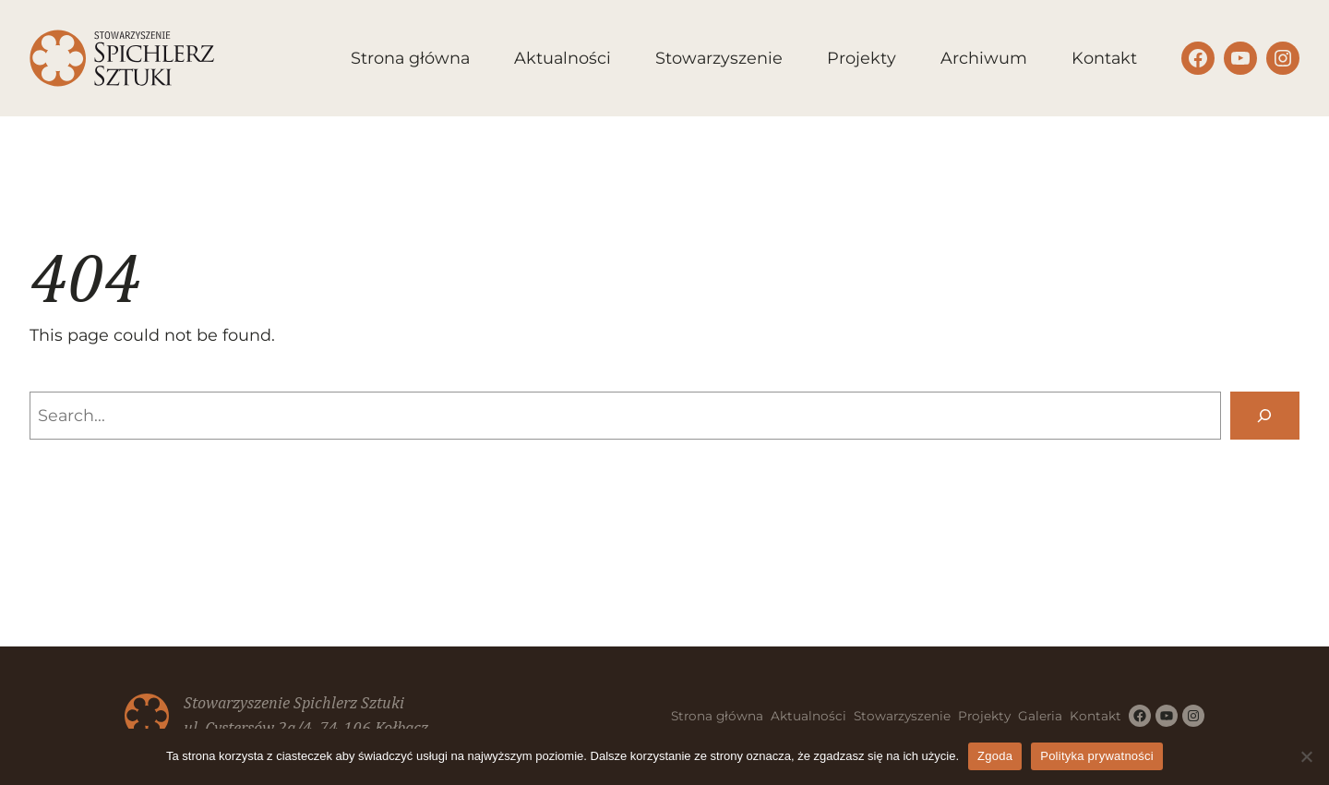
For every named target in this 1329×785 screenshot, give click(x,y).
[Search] (1264, 416)
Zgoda (994, 756)
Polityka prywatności (1097, 756)
